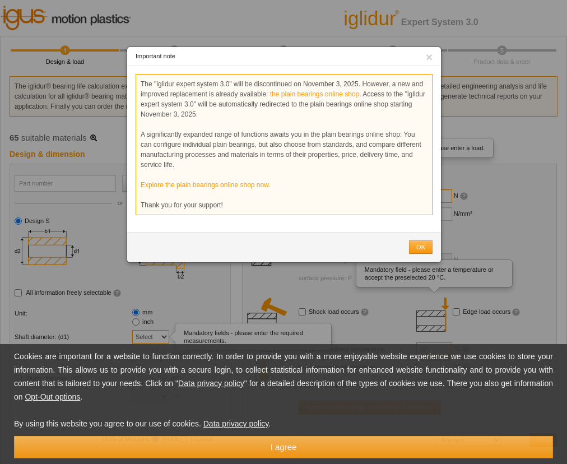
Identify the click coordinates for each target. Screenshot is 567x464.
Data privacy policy (211, 383)
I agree (284, 447)
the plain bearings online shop (314, 94)
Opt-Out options (52, 396)
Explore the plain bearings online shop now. (206, 185)
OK (420, 247)
